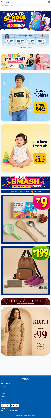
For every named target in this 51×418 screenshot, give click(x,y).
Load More (48, 374)
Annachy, (25, 415)
